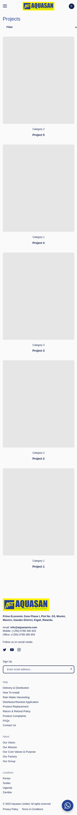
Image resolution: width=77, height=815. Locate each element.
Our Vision (9, 742)
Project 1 (38, 566)
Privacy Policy (10, 809)
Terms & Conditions (32, 809)
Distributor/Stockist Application (21, 702)
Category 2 (38, 129)
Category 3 (38, 345)
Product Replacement (16, 706)
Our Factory (10, 756)
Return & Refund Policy (17, 711)
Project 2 (38, 458)
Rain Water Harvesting (16, 697)
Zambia (7, 792)
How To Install (11, 692)
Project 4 (38, 243)
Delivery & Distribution (16, 687)
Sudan (7, 783)
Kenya (6, 778)
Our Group (9, 761)
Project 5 (38, 135)
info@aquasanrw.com (23, 627)
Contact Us (9, 725)
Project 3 (38, 350)
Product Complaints (14, 716)
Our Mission (10, 747)
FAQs (6, 720)
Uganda (7, 787)
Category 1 (38, 237)
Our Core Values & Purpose (19, 751)
